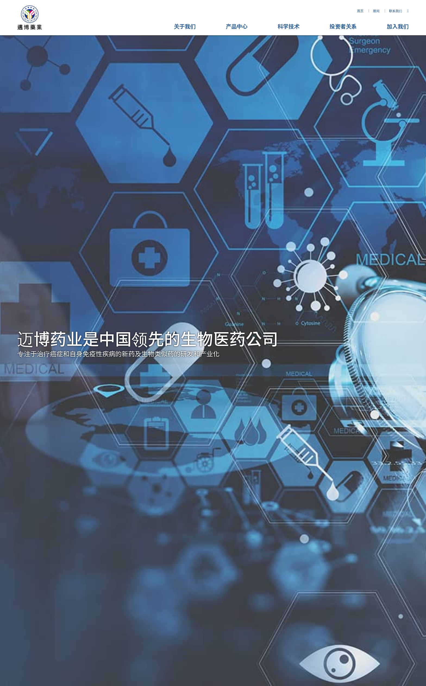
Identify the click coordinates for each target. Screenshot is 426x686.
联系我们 (395, 10)
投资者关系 (343, 26)
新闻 (376, 10)
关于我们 (185, 26)
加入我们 (398, 26)
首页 (360, 10)
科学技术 (288, 26)
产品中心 (237, 26)
